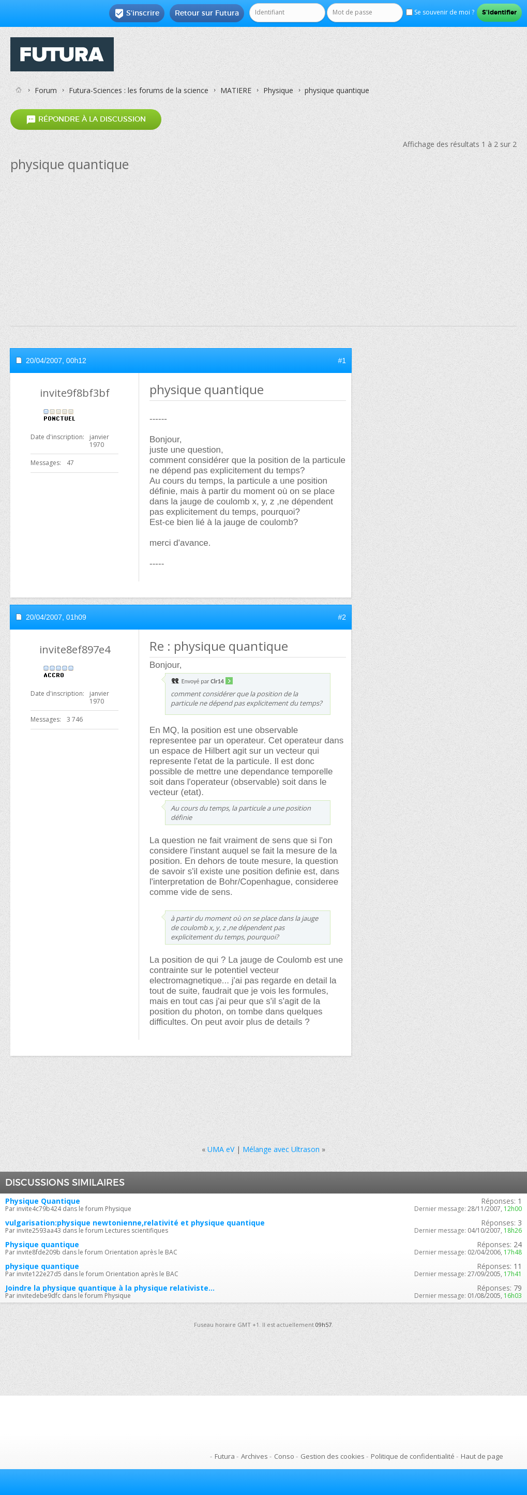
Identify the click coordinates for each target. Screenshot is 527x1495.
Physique (278, 90)
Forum (46, 90)
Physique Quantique (42, 1201)
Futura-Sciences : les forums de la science (138, 90)
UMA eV (220, 1149)
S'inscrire (136, 13)
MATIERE (235, 90)
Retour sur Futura (207, 13)
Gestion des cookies (332, 1456)
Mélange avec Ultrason (281, 1149)
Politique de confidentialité (413, 1456)
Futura (225, 1456)
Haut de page (482, 1456)
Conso (284, 1456)
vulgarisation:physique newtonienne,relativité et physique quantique (135, 1223)
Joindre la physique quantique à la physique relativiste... (110, 1288)
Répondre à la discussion (86, 119)
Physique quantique (42, 1244)
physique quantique (42, 1266)
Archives (254, 1456)
